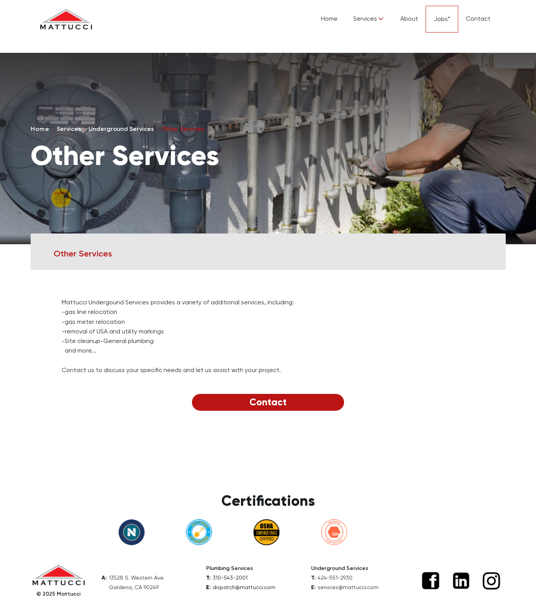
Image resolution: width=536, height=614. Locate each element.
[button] (369, 19)
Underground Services (121, 128)
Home (329, 18)
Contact (478, 18)
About (409, 18)
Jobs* (442, 19)
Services (69, 128)
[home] (66, 19)
